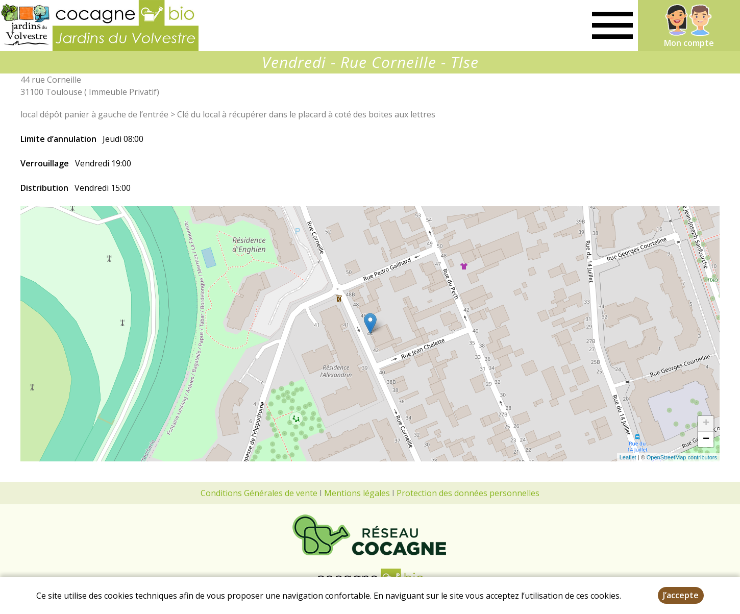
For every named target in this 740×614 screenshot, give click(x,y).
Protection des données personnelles (468, 493)
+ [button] (706, 423)
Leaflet (628, 457)
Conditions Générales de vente (259, 493)
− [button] (706, 439)
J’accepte (681, 595)
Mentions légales (357, 493)
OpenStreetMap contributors (682, 457)
